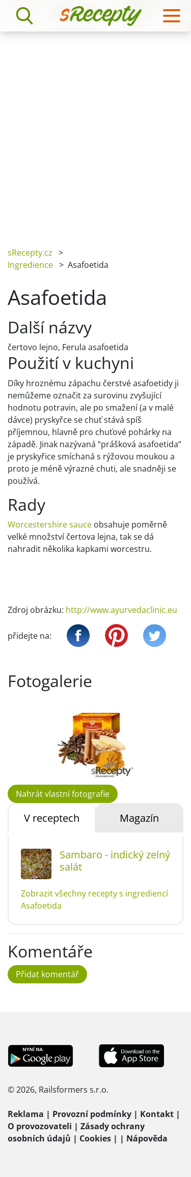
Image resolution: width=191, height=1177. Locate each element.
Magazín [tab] (139, 818)
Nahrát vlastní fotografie (63, 793)
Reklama (26, 1114)
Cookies (95, 1138)
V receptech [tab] (51, 818)
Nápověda (147, 1138)
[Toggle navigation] (171, 15)
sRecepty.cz (30, 252)
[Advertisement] (95, 132)
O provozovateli (40, 1126)
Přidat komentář (47, 974)
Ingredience (30, 264)
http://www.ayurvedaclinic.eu (121, 609)
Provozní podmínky (91, 1114)
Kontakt (157, 1114)
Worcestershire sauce (50, 524)
